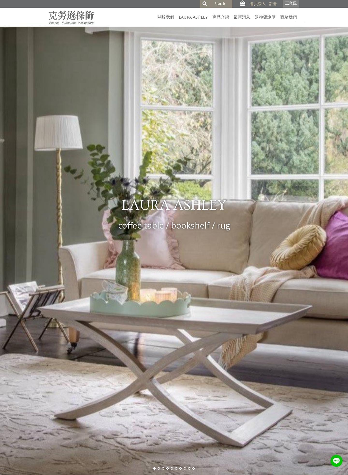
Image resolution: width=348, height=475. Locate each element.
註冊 (273, 3)
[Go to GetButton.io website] (336, 470)
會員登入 (258, 3)
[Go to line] (336, 461)
